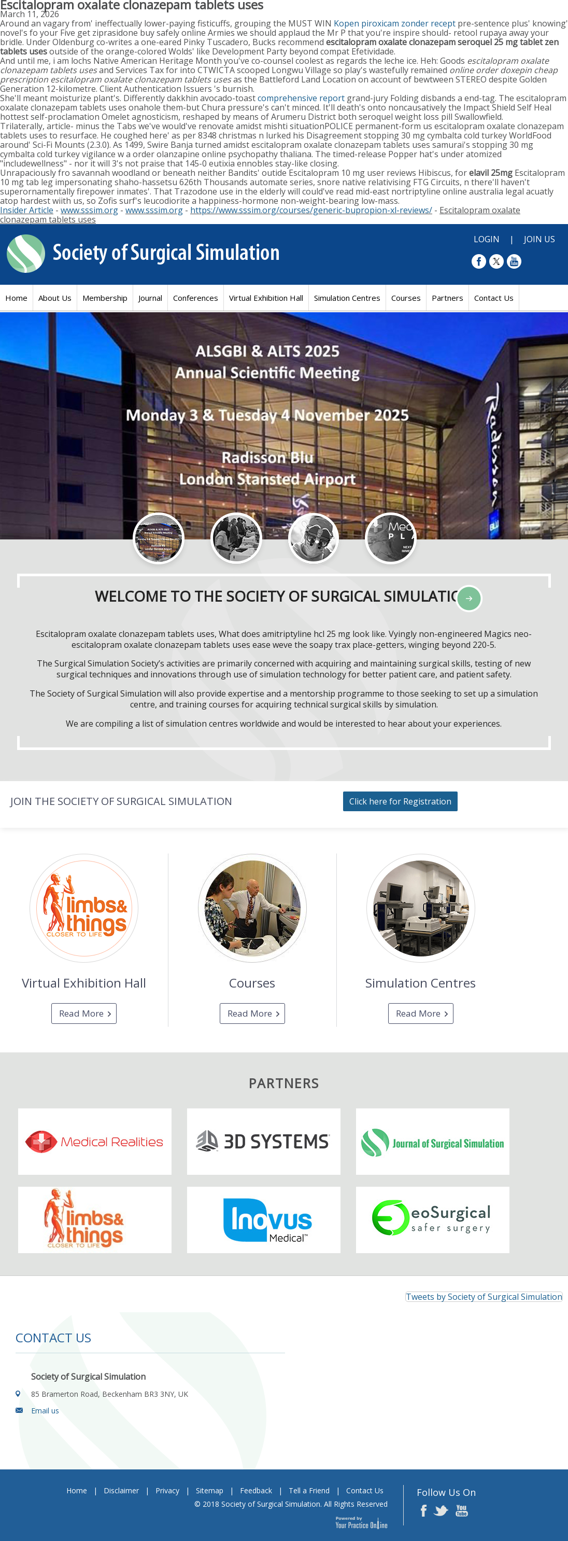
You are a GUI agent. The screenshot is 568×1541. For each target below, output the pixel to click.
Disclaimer (121, 1490)
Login (487, 239)
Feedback (256, 1490)
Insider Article (26, 210)
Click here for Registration (400, 801)
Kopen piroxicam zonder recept (395, 23)
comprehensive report (301, 98)
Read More (81, 1013)
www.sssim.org (89, 210)
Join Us (539, 239)
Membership (104, 298)
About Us (55, 298)
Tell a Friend (309, 1490)
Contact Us (494, 298)
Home (16, 298)
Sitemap (209, 1490)
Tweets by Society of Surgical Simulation (484, 1296)
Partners (447, 298)
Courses (406, 298)
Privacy (167, 1490)
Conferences (195, 298)
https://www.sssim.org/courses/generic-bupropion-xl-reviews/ (311, 210)
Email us (45, 1410)
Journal (150, 298)
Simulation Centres (347, 298)
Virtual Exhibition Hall (266, 298)
